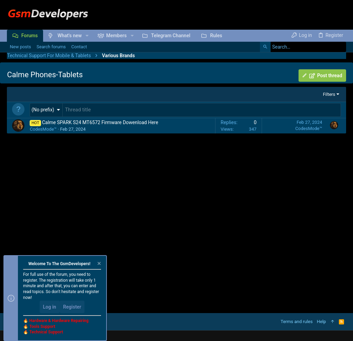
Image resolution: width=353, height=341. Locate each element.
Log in (49, 307)
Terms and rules (297, 321)
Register (72, 307)
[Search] (303, 47)
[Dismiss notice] (98, 264)
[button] (87, 35)
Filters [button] (329, 94)
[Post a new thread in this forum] (201, 109)
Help (321, 321)
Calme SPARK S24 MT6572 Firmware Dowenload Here (100, 121)
